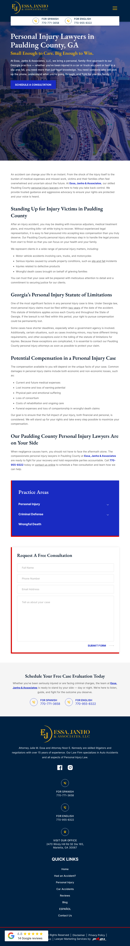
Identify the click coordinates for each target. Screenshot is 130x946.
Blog (65, 902)
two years (74, 307)
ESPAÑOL (65, 908)
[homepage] (65, 734)
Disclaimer (79, 935)
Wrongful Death (29, 524)
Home (65, 869)
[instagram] (70, 767)
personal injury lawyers (45, 187)
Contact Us (65, 915)
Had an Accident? (65, 875)
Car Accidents (65, 889)
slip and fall (98, 261)
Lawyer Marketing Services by (81, 939)
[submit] (98, 645)
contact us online (45, 464)
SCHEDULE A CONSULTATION (33, 84)
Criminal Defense (30, 514)
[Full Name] (65, 567)
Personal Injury (29, 504)
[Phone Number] (65, 578)
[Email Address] (65, 589)
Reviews (65, 895)
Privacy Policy (97, 935)
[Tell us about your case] (65, 618)
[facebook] (60, 767)
